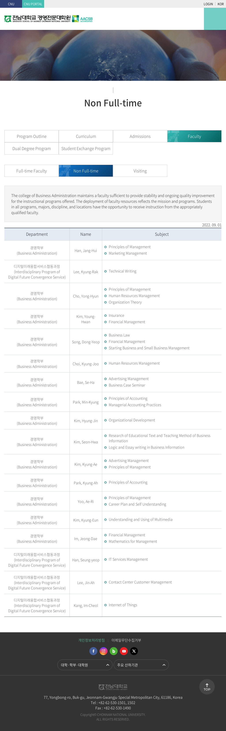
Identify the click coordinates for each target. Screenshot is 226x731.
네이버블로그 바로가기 (114, 651)
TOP (207, 689)
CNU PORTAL (33, 4)
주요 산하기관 (127, 664)
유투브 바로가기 (124, 651)
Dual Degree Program (31, 148)
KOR (221, 3)
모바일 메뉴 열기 (215, 19)
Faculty (194, 136)
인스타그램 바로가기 (103, 651)
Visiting (140, 171)
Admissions (140, 136)
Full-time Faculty (31, 171)
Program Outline (32, 136)
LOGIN (208, 3)
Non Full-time (85, 171)
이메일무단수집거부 (126, 640)
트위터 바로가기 (134, 651)
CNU (11, 4)
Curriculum (86, 136)
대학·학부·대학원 (74, 664)
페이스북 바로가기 (93, 651)
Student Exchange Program (85, 148)
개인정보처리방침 (91, 640)
